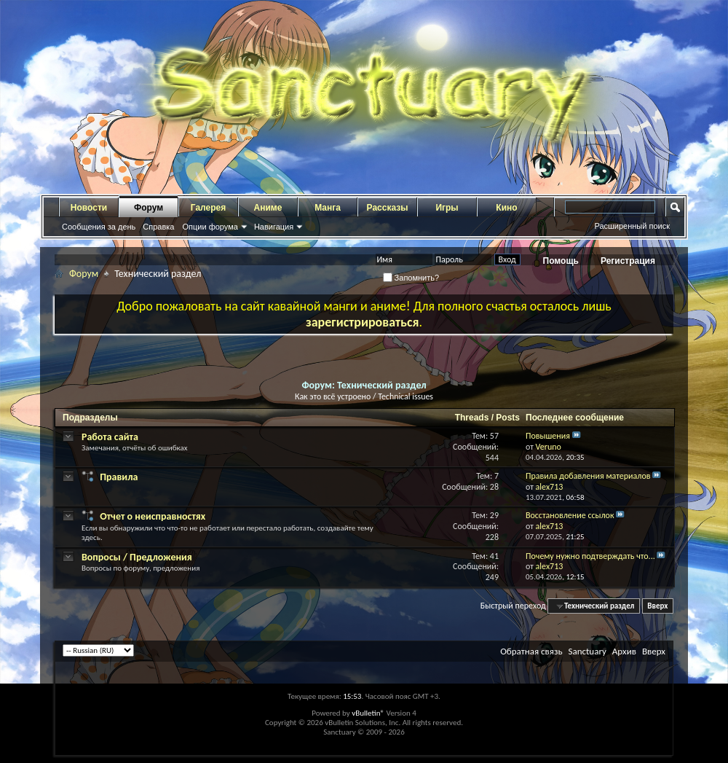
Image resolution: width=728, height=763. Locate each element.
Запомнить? (411, 277)
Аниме (268, 208)
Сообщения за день (98, 226)
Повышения (548, 436)
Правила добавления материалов (588, 476)
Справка (158, 226)
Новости (89, 208)
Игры (446, 208)
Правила (119, 477)
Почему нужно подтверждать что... (590, 556)
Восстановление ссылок (570, 515)
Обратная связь (531, 651)
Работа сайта (110, 437)
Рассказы (387, 208)
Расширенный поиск (632, 226)
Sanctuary (587, 651)
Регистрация (628, 261)
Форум (148, 208)
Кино (506, 208)
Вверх (657, 606)
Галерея (208, 208)
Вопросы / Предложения (137, 557)
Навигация (273, 226)
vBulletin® (368, 713)
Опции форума (209, 226)
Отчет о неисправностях (152, 516)
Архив (624, 651)
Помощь (561, 261)
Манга (327, 208)
